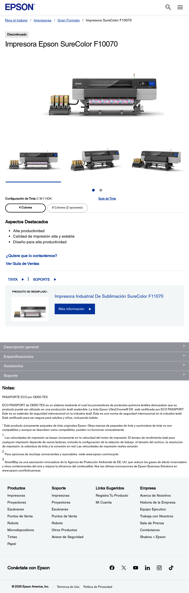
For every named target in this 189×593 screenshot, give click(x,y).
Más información (71, 309)
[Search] (168, 7)
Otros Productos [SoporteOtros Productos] (64, 530)
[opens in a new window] (171, 567)
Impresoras (42, 20)
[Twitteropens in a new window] (123, 567)
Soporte (41, 279)
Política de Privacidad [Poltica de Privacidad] (97, 587)
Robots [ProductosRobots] (12, 523)
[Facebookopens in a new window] (112, 567)
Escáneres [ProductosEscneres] (15, 509)
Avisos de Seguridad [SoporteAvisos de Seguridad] (67, 537)
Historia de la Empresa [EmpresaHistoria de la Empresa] (157, 502)
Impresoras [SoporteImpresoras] (60, 495)
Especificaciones (18, 356)
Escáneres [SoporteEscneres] (60, 509)
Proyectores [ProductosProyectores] (16, 502)
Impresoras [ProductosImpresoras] (16, 495)
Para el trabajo (16, 20)
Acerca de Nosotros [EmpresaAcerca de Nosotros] (155, 495)
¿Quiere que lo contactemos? (31, 255)
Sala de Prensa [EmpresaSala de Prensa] (152, 523)
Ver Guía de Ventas (22, 263)
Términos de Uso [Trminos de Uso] (68, 587)
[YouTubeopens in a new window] (135, 567)
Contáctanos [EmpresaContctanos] (150, 530)
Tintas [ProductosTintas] (12, 537)
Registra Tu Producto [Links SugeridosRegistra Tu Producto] (112, 495)
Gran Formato (69, 20)
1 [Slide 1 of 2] (93, 190)
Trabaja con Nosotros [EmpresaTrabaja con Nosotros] (156, 516)
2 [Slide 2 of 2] (100, 190)
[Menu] (180, 7)
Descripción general (21, 347)
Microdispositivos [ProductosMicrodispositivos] (20, 530)
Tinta (12, 279)
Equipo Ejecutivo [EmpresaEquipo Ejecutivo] (153, 509)
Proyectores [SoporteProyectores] (61, 502)
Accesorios (13, 366)
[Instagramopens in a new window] (159, 567)
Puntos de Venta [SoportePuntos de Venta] (64, 516)
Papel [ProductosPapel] (11, 544)
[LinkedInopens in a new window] (147, 567)
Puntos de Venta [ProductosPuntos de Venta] (20, 516)
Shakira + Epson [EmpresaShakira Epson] (153, 537)
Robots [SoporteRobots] (57, 523)
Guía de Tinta (107, 198)
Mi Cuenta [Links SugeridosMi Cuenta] (104, 502)
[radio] (25, 208)
